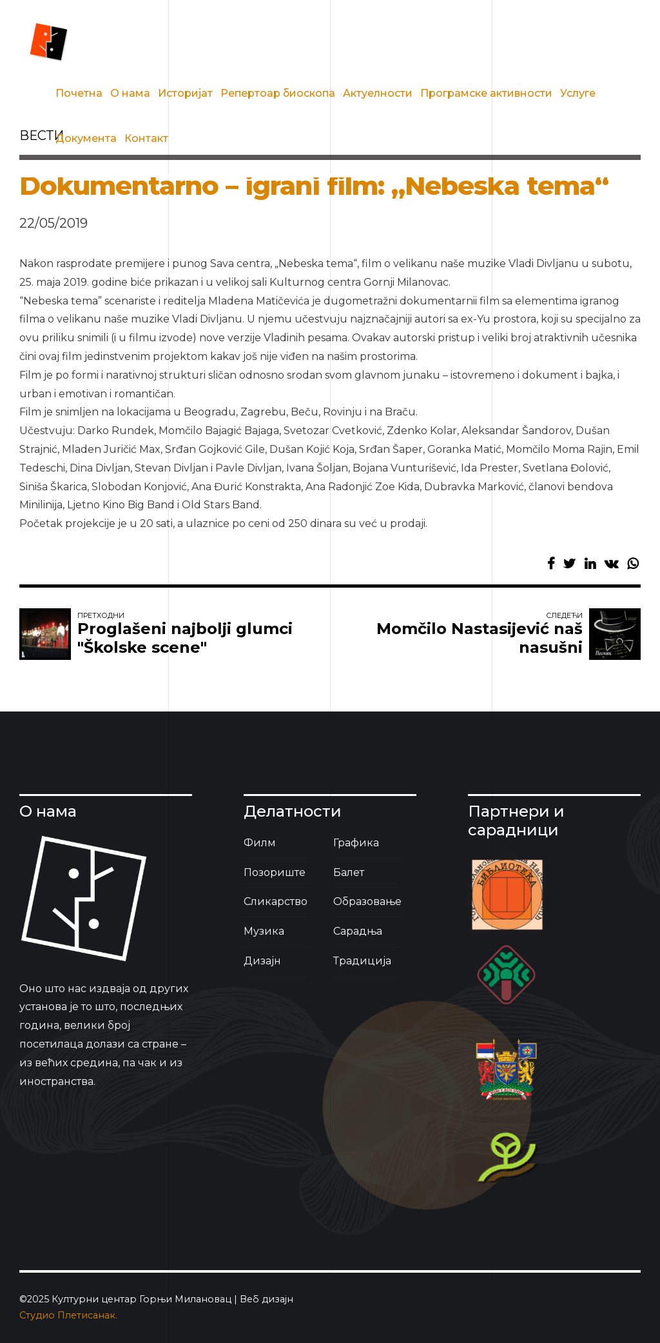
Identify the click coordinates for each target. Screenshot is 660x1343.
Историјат (185, 93)
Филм (260, 843)
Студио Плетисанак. (68, 1315)
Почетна (78, 93)
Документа (86, 138)
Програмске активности (486, 93)
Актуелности (377, 93)
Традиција (362, 961)
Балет (348, 872)
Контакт (146, 138)
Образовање (367, 901)
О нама (130, 93)
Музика (264, 931)
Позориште (275, 872)
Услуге (578, 93)
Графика (356, 843)
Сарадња (357, 931)
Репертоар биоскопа (277, 93)
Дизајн (262, 961)
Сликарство (275, 901)
